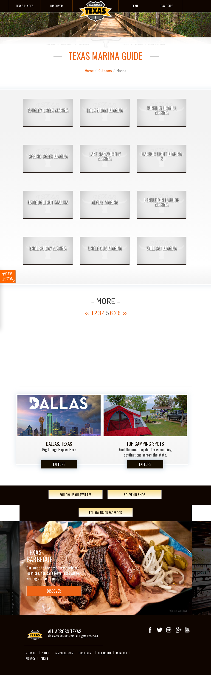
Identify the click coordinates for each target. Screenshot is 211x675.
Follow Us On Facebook (105, 512)
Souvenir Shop (134, 494)
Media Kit (31, 653)
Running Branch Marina (161, 110)
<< (87, 312)
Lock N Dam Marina (105, 110)
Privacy (30, 658)
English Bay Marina (47, 248)
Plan (135, 5)
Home (89, 70)
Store (46, 653)
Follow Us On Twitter (76, 494)
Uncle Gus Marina (105, 248)
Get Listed (104, 653)
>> (125, 312)
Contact (121, 653)
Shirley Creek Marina (48, 110)
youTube (187, 630)
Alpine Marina (104, 202)
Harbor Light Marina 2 (161, 156)
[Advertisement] (106, 353)
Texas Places (24, 5)
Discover (56, 5)
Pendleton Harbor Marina (161, 202)
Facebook (150, 630)
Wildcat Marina (161, 248)
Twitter (159, 630)
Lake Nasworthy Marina (105, 156)
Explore (59, 464)
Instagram (168, 630)
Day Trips (166, 5)
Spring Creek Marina (48, 156)
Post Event (86, 653)
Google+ (178, 630)
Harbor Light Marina (48, 202)
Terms (44, 658)
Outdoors (105, 70)
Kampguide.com (64, 653)
